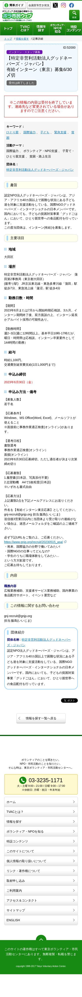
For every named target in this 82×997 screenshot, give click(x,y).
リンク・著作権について (23, 871)
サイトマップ (16, 910)
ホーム (11, 802)
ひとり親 (12, 132)
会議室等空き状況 (38, 5)
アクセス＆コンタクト (22, 900)
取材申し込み (16, 880)
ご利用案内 (14, 890)
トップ (8, 38)
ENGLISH (13, 920)
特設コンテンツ (17, 841)
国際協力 (29, 132)
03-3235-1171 (46, 780)
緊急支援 (60, 132)
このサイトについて (20, 851)
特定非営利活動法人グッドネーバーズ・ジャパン (40, 169)
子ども (44, 132)
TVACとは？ (15, 811)
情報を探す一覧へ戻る (41, 718)
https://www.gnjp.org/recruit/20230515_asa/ (33, 542)
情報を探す (22, 38)
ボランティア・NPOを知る (25, 831)
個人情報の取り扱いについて (26, 861)
